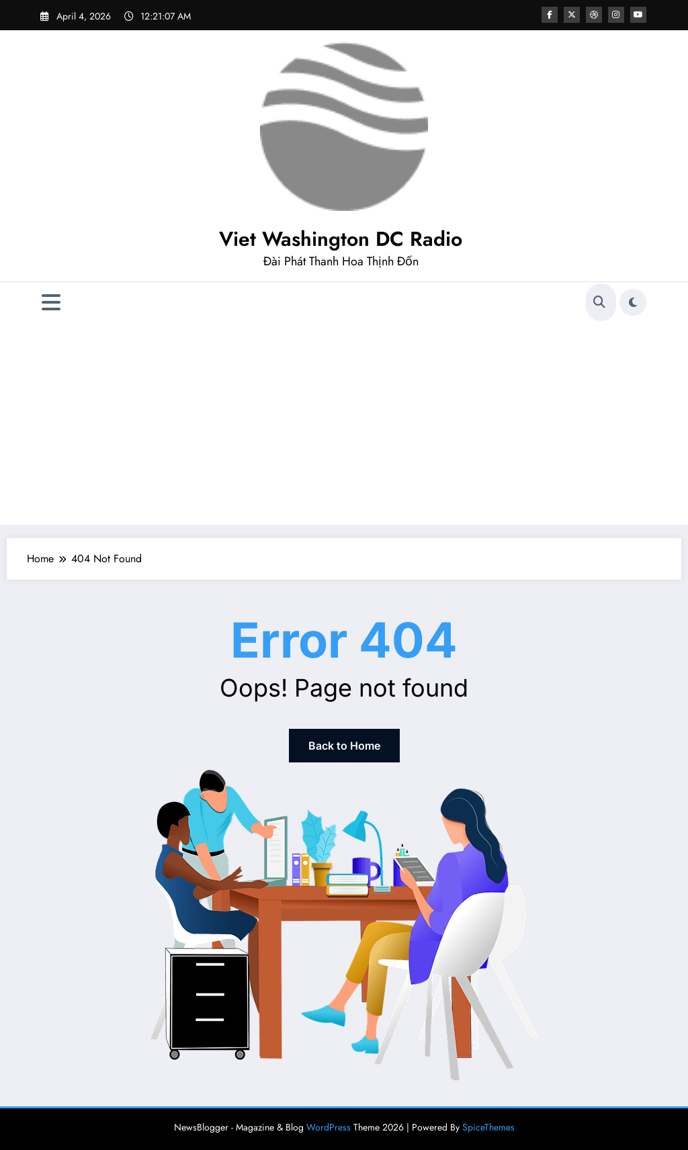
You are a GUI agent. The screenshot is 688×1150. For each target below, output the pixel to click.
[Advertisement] (344, 424)
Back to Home (344, 745)
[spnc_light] (632, 302)
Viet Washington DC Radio (340, 238)
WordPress (328, 1127)
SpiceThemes (488, 1127)
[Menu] (51, 302)
